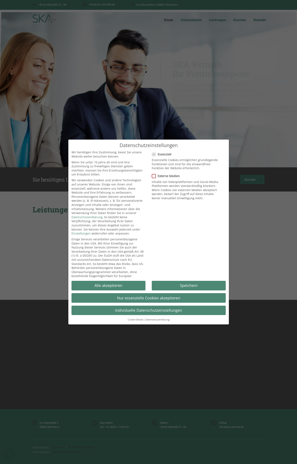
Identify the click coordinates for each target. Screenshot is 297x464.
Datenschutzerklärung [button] (157, 320)
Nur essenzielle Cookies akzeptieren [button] (148, 297)
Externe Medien (167, 176)
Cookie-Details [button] (135, 320)
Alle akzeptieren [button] (108, 285)
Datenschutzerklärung (87, 217)
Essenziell (163, 154)
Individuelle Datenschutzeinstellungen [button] (148, 310)
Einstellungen (81, 233)
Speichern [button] (189, 285)
